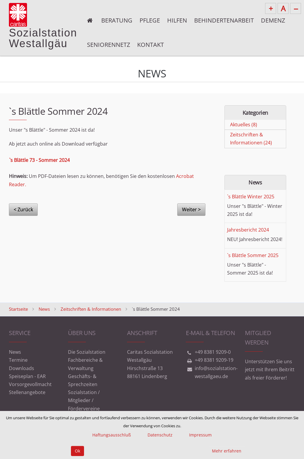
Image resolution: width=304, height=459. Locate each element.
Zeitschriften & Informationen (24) (251, 138)
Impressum (200, 435)
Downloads (21, 368)
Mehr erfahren (226, 451)
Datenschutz (160, 435)
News (44, 309)
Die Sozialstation (86, 352)
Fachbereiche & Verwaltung (85, 364)
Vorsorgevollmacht (30, 384)
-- (296, 8)
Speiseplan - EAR (27, 376)
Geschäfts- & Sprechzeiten (82, 380)
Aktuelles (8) (243, 124)
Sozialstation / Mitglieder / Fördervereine (84, 400)
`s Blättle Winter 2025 (250, 196)
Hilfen (177, 20)
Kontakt (150, 45)
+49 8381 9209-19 (214, 360)
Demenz (273, 20)
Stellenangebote (27, 392)
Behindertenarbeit (224, 20)
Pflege (150, 20)
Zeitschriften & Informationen (91, 309)
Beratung (116, 20)
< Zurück (23, 209)
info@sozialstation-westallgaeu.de (216, 372)
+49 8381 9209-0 (213, 352)
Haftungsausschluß (111, 435)
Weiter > (191, 209)
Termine (18, 360)
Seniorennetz (108, 45)
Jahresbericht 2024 (248, 230)
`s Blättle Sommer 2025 (252, 255)
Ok (77, 451)
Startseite (18, 309)
